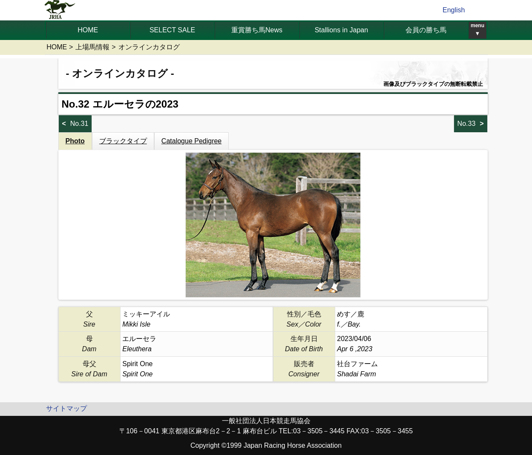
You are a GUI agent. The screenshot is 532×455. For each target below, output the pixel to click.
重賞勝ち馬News (256, 30)
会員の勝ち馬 (425, 30)
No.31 (79, 123)
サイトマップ (66, 408)
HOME (88, 30)
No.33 (466, 123)
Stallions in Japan (341, 30)
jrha (60, 10)
